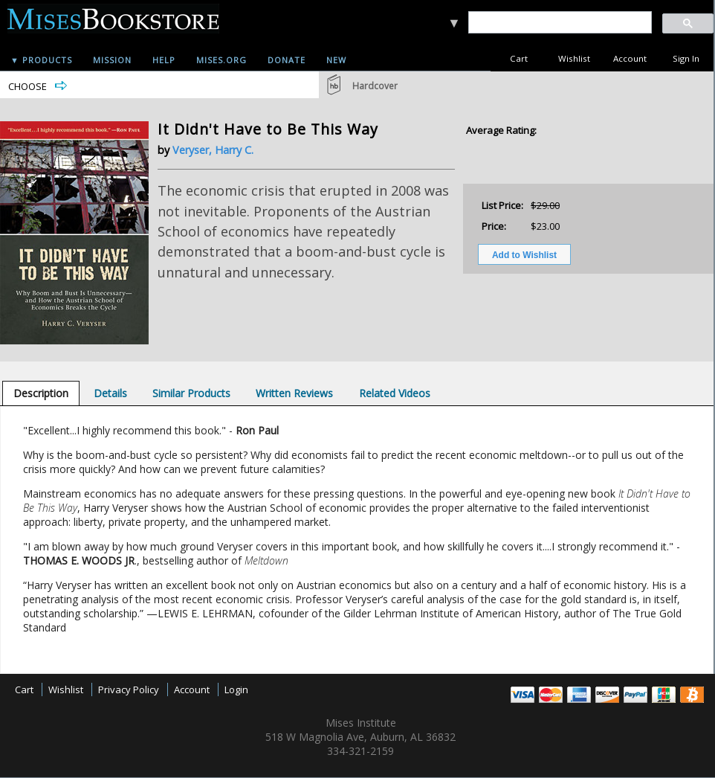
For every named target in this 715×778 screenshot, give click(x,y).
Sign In (686, 58)
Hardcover (375, 86)
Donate (286, 59)
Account (630, 58)
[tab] (41, 393)
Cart (519, 58)
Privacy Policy (128, 689)
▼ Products (41, 59)
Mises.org (221, 59)
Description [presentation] (40, 393)
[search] (559, 23)
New (336, 59)
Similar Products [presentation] (191, 393)
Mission (112, 59)
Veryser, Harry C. (212, 150)
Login (236, 689)
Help (163, 59)
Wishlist (574, 58)
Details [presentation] (110, 393)
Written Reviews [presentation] (294, 393)
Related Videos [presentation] (394, 393)
